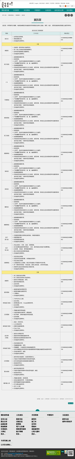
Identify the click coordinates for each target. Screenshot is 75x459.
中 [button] (65, 6)
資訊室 (23, 15)
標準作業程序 (67, 422)
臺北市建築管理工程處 (7, 5)
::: (0, 0)
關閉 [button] (37, 410)
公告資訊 (16, 10)
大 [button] (67, 6)
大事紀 (3, 431)
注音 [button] (68, 15)
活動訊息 (19, 422)
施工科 (33, 422)
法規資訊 (48, 10)
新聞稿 (18, 424)
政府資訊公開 (59, 10)
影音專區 (70, 10)
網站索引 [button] (71, 15)
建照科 (33, 419)
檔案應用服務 (21, 429)
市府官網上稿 (6, 441)
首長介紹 (4, 419)
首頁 (5, 15)
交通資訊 (4, 429)
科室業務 (27, 10)
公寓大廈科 (35, 431)
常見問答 (52, 3)
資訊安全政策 (4, 451)
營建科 (33, 426)
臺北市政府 (42, 3)
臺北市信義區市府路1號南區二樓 (15, 453)
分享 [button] (72, 6)
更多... (3, 434)
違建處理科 (35, 429)
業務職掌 (18, 15)
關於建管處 (5, 10)
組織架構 (4, 424)
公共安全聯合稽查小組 (7, 445)
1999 (14, 454)
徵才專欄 (19, 431)
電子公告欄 (20, 426)
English (36, 3)
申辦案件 (37, 10)
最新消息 (19, 419)
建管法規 (65, 419)
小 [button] (63, 6)
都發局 (47, 3)
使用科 (33, 424)
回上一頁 (71, 403)
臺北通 (67, 3)
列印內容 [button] (66, 15)
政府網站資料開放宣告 (22, 451)
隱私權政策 (12, 451)
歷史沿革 (4, 422)
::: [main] (2, 15)
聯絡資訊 (31, 451)
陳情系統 (58, 3)
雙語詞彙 (63, 3)
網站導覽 (31, 3)
